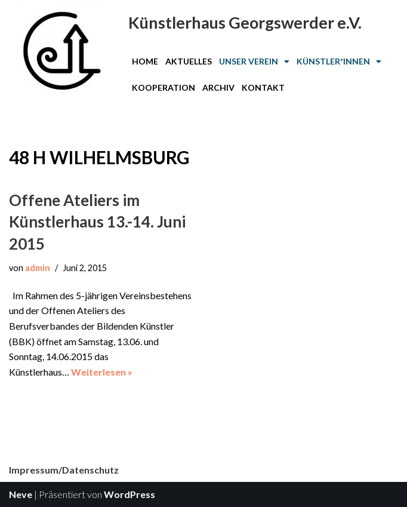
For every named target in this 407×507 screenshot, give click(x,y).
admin (37, 268)
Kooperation (163, 87)
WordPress (129, 494)
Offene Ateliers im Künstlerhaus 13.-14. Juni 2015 (97, 221)
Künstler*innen (339, 61)
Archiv (218, 87)
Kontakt (263, 87)
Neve (20, 494)
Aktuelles (188, 61)
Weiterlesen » (101, 371)
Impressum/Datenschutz (64, 469)
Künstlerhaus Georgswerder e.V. (245, 22)
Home (145, 61)
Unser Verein (254, 61)
